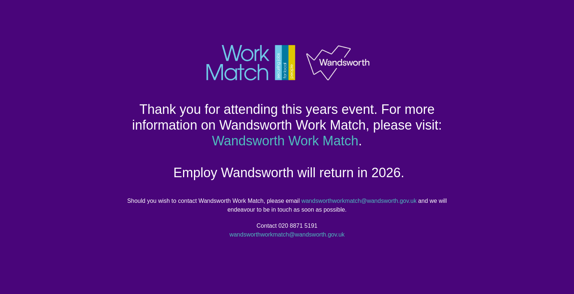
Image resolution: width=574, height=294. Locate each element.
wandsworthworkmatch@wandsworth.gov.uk (359, 201)
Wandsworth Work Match (285, 140)
